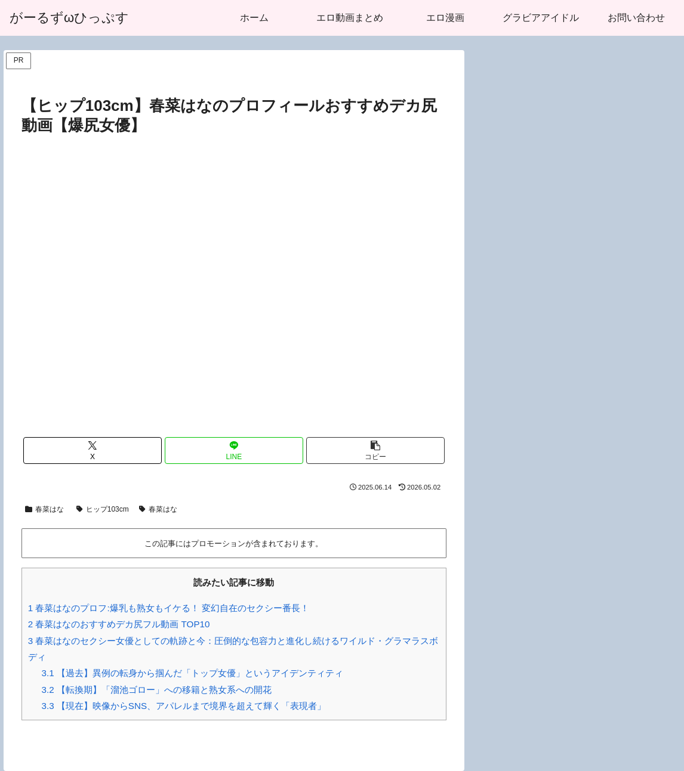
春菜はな (44, 509)
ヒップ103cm (102, 509)
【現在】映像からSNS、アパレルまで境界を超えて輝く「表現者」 (184, 706)
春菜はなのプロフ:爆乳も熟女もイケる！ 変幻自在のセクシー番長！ (168, 608)
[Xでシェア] (92, 450)
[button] (375, 450)
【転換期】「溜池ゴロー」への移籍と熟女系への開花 (157, 690)
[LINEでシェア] (234, 450)
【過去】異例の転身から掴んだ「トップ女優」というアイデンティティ (192, 673)
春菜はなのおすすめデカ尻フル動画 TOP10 (119, 624)
